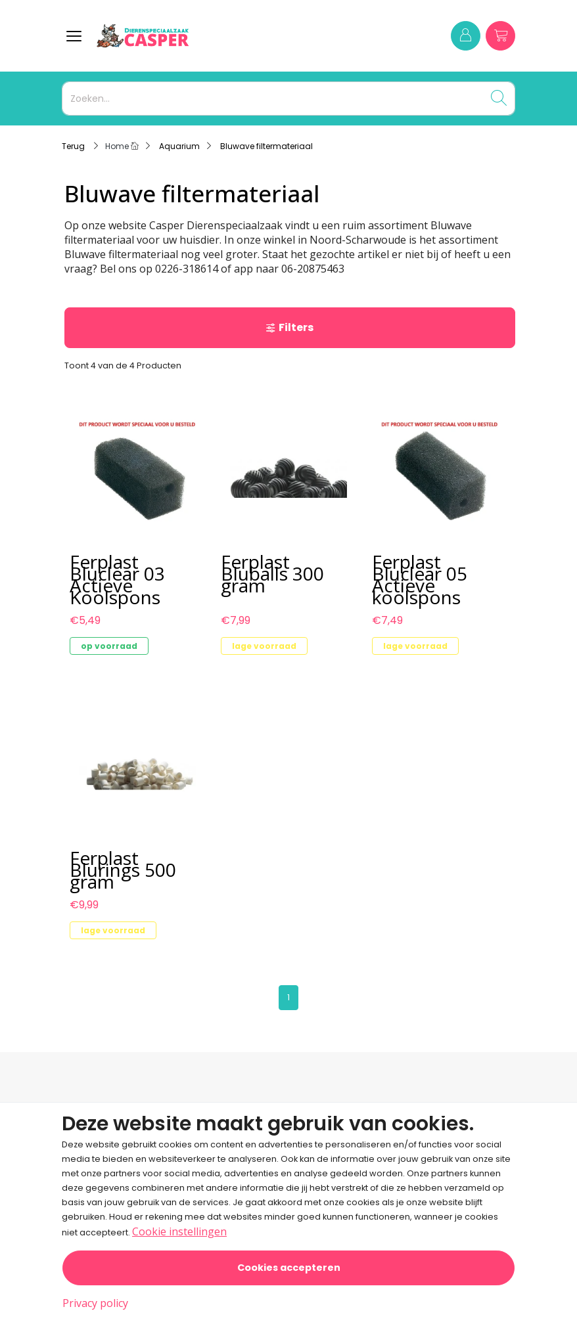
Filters (289, 327)
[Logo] (201, 36)
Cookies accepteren (288, 1267)
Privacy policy (95, 1303)
